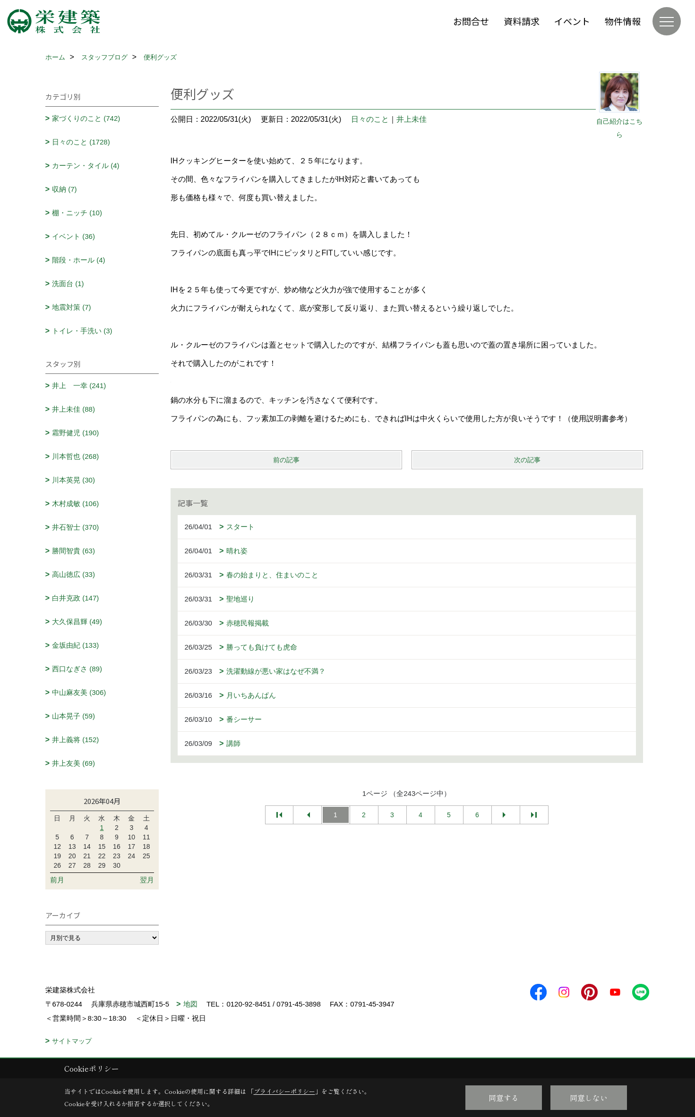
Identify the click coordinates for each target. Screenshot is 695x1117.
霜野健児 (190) (75, 433)
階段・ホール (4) (78, 260)
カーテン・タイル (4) (86, 165)
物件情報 (623, 21)
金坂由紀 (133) (75, 645)
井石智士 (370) (75, 527)
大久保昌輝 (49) (77, 622)
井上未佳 (411, 119)
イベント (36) (73, 236)
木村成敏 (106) (75, 503)
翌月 (147, 880)
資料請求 (522, 21)
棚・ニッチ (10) (77, 213)
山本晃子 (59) (73, 716)
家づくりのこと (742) (86, 118)
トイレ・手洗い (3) (82, 331)
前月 (57, 880)
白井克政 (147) (75, 598)
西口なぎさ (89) (77, 669)
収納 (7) (64, 189)
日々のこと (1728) (81, 142)
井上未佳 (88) (73, 409)
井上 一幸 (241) (79, 385)
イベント (572, 21)
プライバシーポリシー (284, 1091)
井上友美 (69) (73, 763)
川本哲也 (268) (75, 456)
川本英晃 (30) (73, 480)
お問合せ (471, 21)
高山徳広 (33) (73, 574)
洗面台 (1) (68, 283)
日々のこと (370, 119)
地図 (190, 1004)
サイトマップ (72, 1041)
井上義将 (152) (75, 740)
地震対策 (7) (71, 307)
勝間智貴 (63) (73, 551)
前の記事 (286, 460)
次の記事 (527, 460)
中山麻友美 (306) (79, 692)
